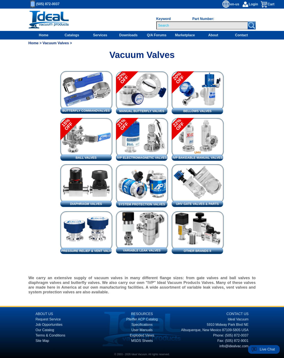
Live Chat (267, 349)
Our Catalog (44, 330)
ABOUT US (44, 314)
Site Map (42, 341)
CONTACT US (237, 314)
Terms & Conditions (50, 335)
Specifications (142, 324)
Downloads (128, 35)
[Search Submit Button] (252, 25)
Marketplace (185, 35)
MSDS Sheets (142, 341)
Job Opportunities (48, 324)
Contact (241, 35)
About (213, 35)
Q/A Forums (156, 35)
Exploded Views (142, 335)
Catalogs (72, 35)
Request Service (48, 319)
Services (100, 35)
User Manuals (142, 330)
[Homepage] (49, 20)
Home (43, 35)
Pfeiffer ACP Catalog (142, 319)
